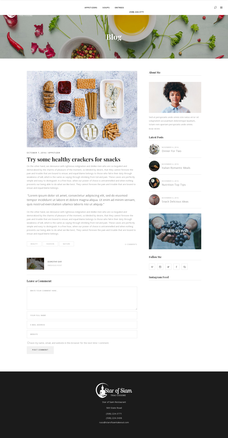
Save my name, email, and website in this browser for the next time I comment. (69, 342)
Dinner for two (171, 151)
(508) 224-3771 (114, 413)
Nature (66, 244)
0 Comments (131, 244)
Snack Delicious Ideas (175, 201)
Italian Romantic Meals (176, 168)
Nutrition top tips (174, 184)
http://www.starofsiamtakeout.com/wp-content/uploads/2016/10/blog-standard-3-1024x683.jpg (35, 264)
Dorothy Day (55, 261)
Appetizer (54, 152)
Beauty (34, 244)
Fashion (50, 244)
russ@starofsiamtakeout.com (114, 422)
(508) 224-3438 (114, 417)
